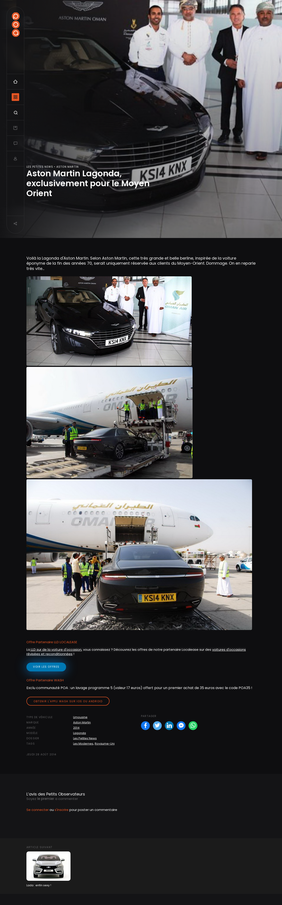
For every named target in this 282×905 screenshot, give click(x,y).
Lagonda (79, 733)
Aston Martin (82, 722)
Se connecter (37, 809)
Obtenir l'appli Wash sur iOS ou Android (67, 701)
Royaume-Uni (105, 743)
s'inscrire (62, 809)
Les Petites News (85, 738)
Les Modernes (83, 743)
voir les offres (46, 667)
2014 (76, 728)
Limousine (80, 717)
